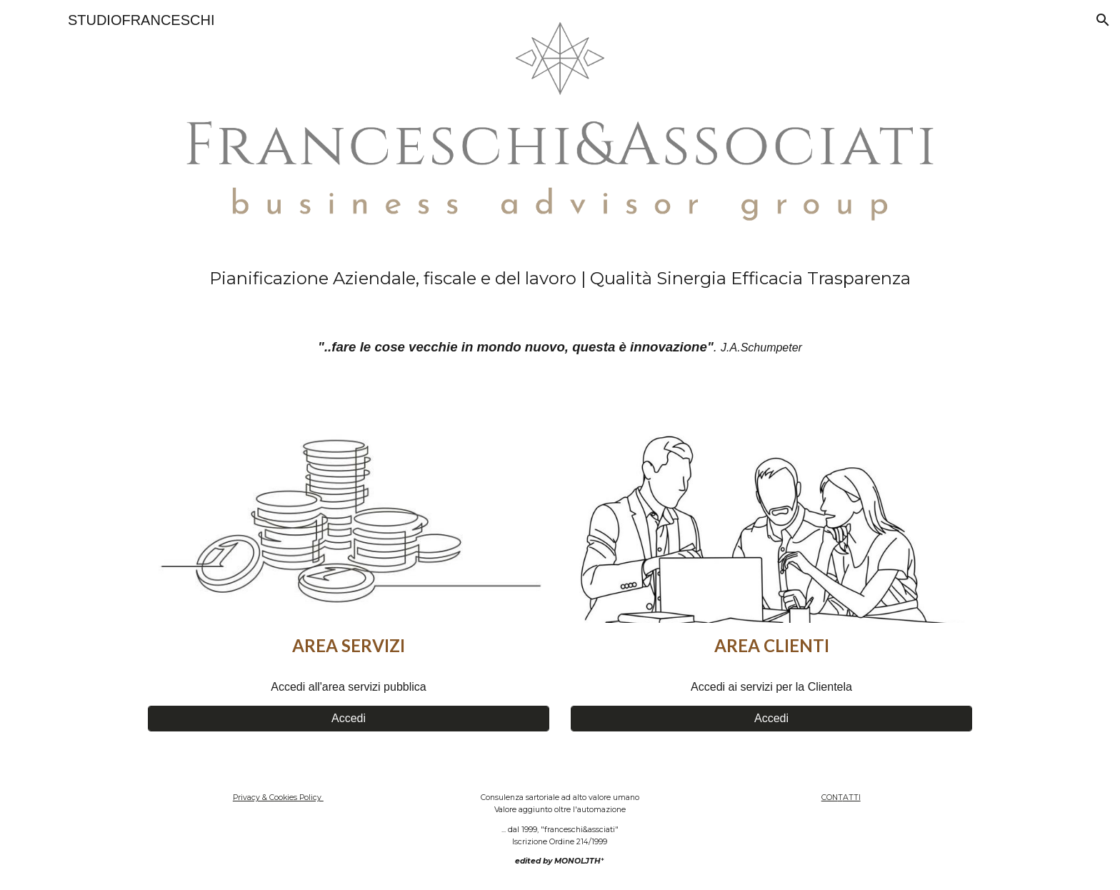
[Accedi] (349, 718)
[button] (1103, 20)
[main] (560, 278)
